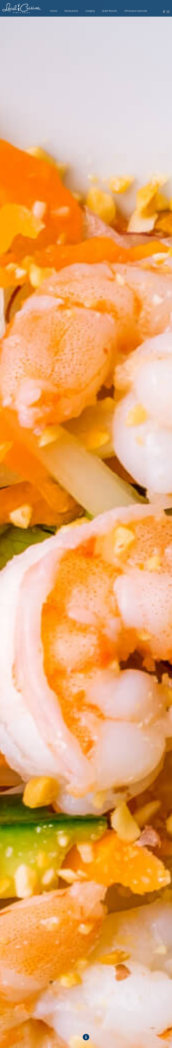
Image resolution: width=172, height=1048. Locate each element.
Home (53, 10)
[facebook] (164, 12)
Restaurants (71, 10)
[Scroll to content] (86, 1037)
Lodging (90, 10)
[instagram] (168, 12)
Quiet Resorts (109, 10)
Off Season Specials (135, 10)
